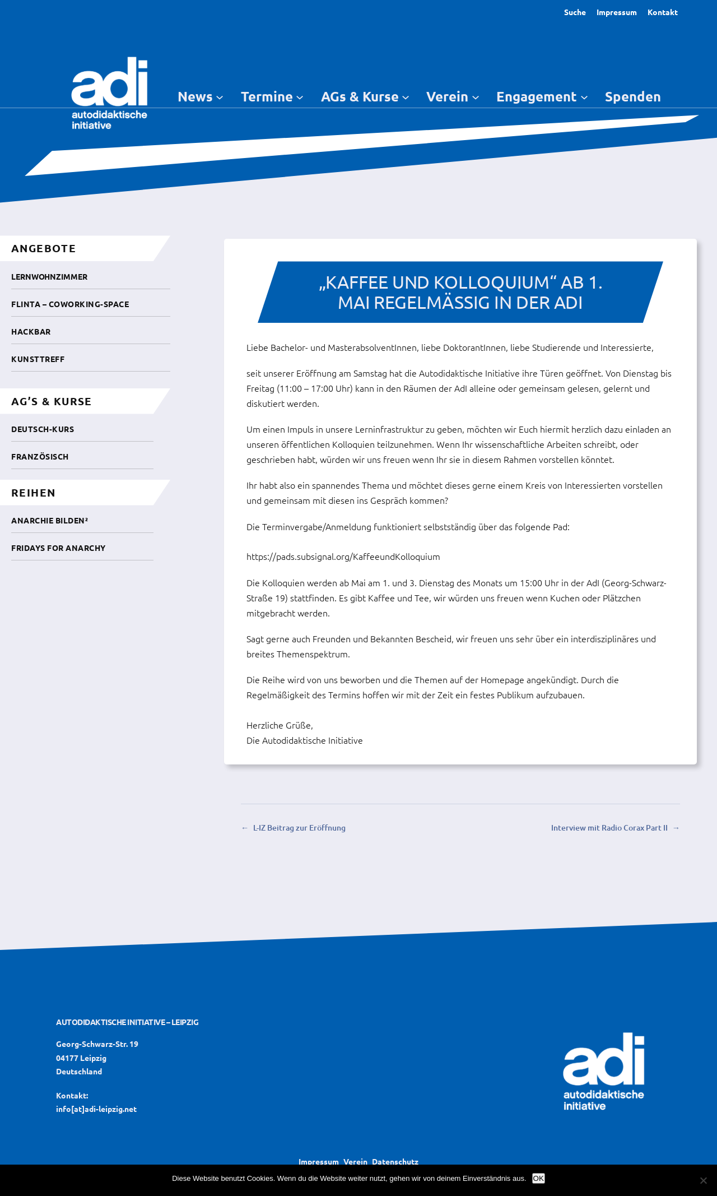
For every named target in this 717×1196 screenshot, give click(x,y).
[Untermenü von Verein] (475, 96)
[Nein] (703, 1180)
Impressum (617, 12)
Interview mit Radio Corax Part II (609, 827)
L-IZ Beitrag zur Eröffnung (299, 827)
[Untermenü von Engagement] (584, 96)
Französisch (40, 456)
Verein (355, 1161)
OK (538, 1178)
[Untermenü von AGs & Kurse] (405, 96)
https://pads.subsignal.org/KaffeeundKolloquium (343, 556)
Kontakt (663, 12)
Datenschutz (395, 1161)
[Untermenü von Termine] (300, 96)
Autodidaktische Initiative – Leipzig (127, 1022)
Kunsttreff (37, 359)
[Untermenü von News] (220, 96)
